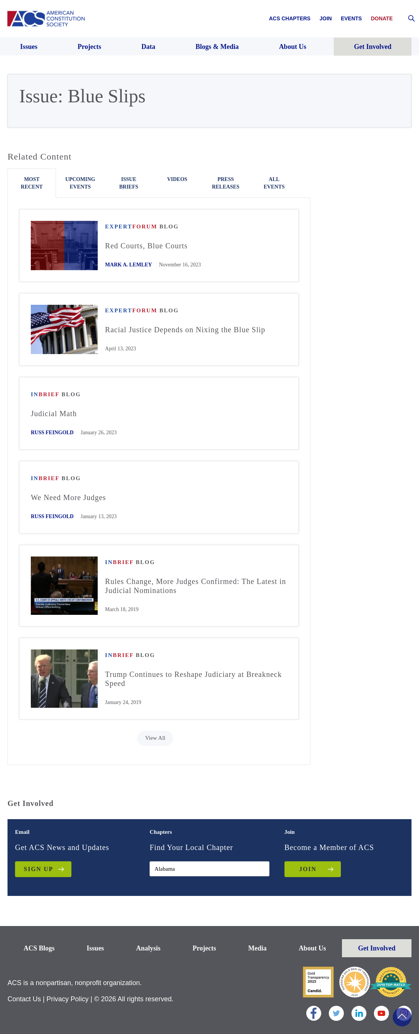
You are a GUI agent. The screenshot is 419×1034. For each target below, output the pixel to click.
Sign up (38, 869)
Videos (177, 179)
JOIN (307, 869)
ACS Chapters (289, 18)
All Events (273, 183)
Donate (382, 18)
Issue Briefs (128, 183)
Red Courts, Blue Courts (146, 246)
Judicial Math (54, 413)
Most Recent (31, 183)
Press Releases (225, 183)
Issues (95, 948)
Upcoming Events (80, 183)
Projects (204, 948)
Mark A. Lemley (128, 265)
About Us (312, 948)
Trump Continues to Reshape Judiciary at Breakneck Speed (193, 678)
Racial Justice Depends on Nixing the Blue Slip (185, 329)
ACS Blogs (39, 948)
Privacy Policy (68, 999)
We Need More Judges (68, 497)
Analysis (148, 948)
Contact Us (24, 999)
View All (155, 738)
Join (325, 18)
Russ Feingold (52, 432)
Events (351, 18)
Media (257, 948)
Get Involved (377, 948)
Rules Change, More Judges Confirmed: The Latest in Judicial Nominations (195, 586)
